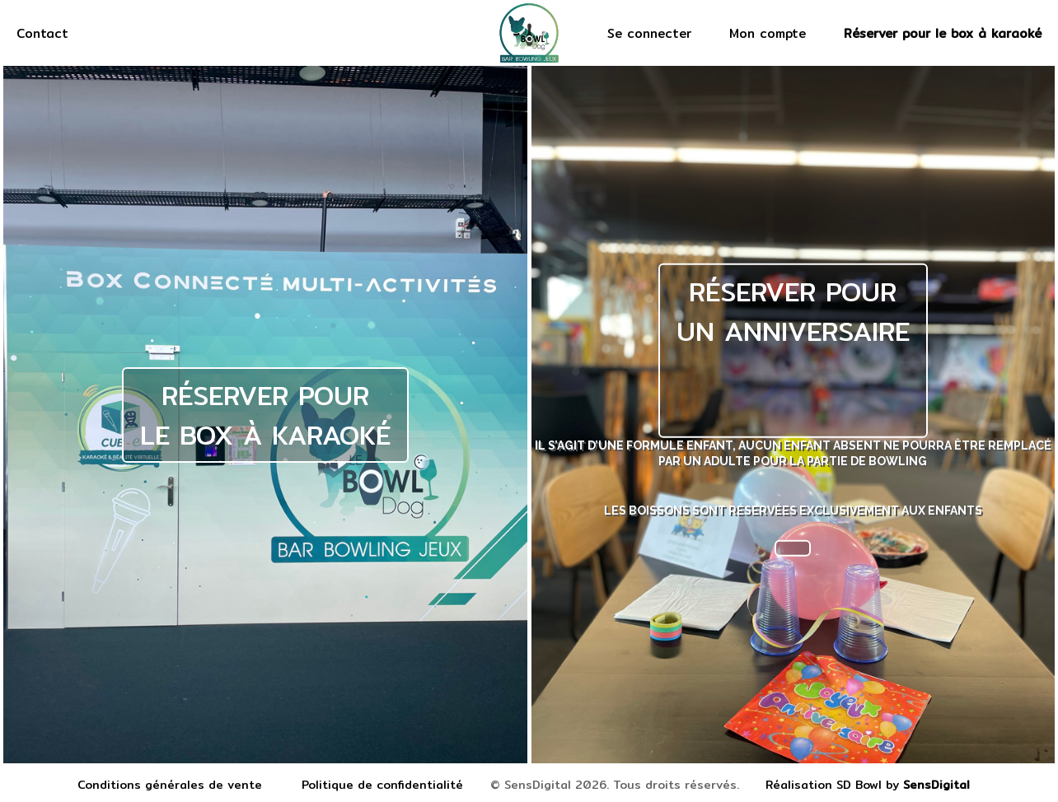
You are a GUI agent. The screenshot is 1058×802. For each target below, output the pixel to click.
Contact (42, 33)
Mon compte (767, 33)
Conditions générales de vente (169, 785)
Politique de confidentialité (382, 785)
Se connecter (649, 33)
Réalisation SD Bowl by (867, 785)
